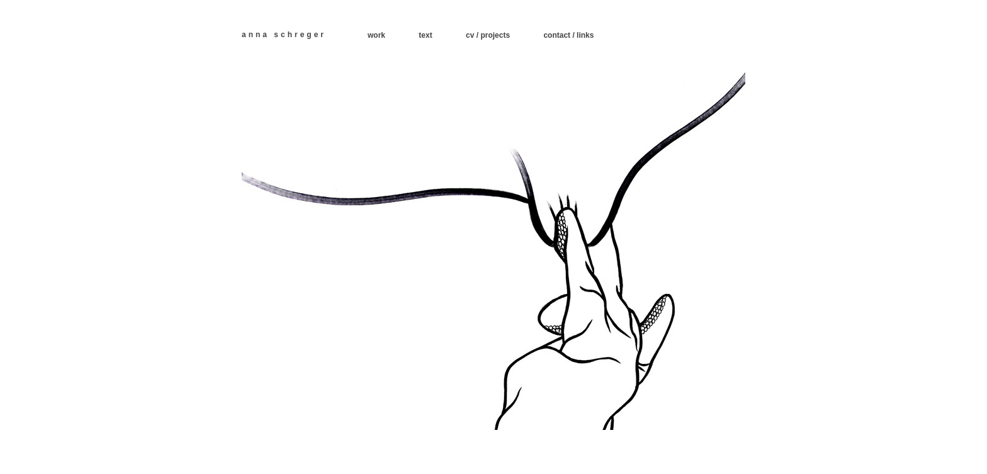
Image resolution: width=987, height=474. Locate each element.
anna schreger (284, 34)
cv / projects (488, 35)
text (425, 35)
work (376, 35)
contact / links (568, 35)
